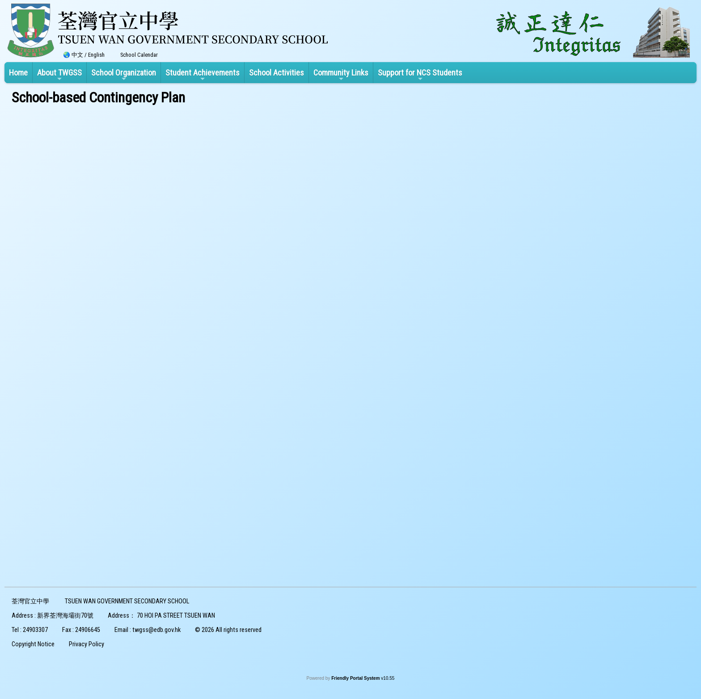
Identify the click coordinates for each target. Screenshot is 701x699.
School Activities (276, 72)
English (96, 54)
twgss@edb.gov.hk (156, 630)
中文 (77, 54)
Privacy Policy (86, 644)
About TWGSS (59, 75)
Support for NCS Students (420, 75)
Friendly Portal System (356, 678)
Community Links (340, 75)
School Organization (123, 75)
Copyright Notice (33, 644)
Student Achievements (202, 75)
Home (18, 72)
